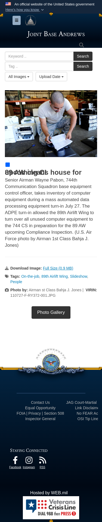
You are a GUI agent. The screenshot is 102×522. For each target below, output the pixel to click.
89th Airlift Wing (54, 276)
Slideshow (78, 276)
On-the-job (30, 276)
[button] (25, 9)
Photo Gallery (51, 312)
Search (83, 56)
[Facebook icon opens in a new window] (15, 461)
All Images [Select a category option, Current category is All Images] (18, 76)
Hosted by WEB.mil (49, 492)
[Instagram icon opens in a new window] (29, 461)
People (16, 282)
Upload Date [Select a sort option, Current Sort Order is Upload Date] (51, 76)
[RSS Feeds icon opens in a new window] (42, 461)
